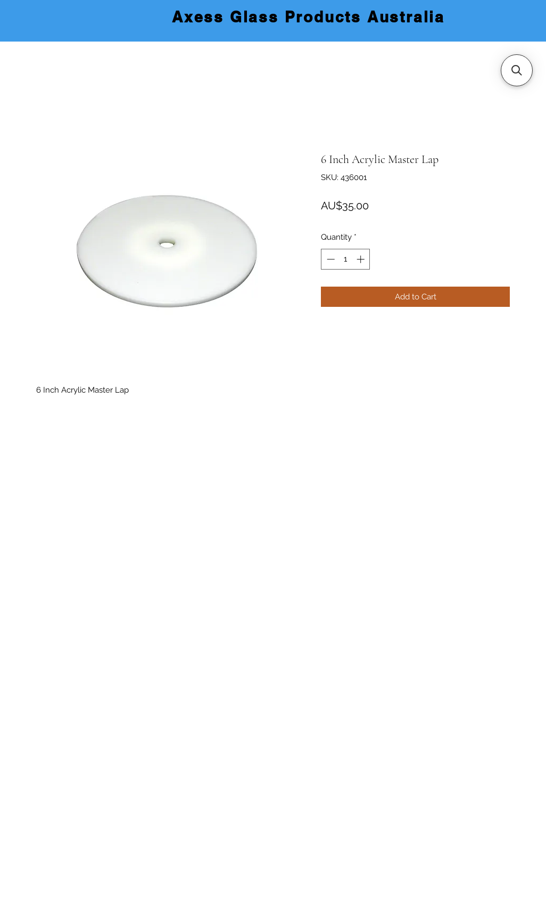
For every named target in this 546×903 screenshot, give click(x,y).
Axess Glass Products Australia (308, 17)
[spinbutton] (345, 259)
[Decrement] (329, 259)
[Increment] (361, 259)
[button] (517, 70)
